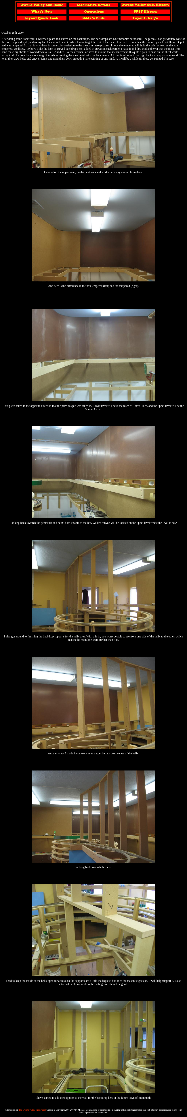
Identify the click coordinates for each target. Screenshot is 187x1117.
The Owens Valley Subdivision (32, 1110)
